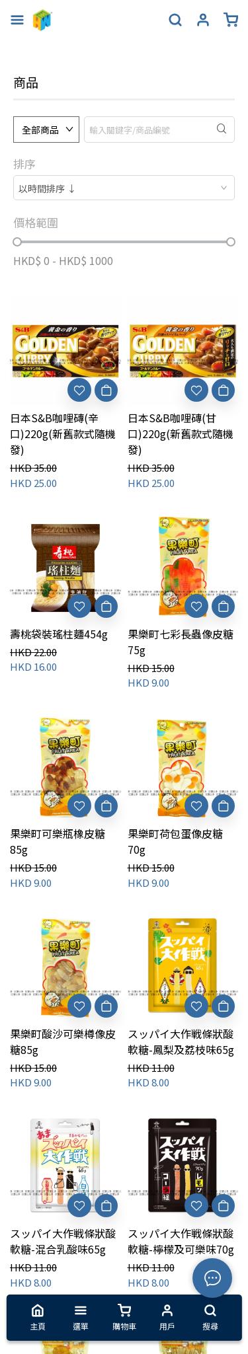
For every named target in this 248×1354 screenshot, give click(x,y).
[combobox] (124, 187)
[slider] (17, 241)
